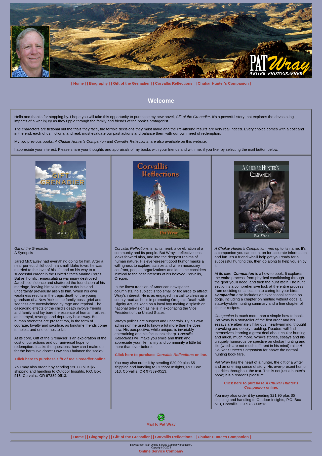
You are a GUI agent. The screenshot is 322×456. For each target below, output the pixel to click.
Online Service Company (161, 451)
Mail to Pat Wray (161, 422)
